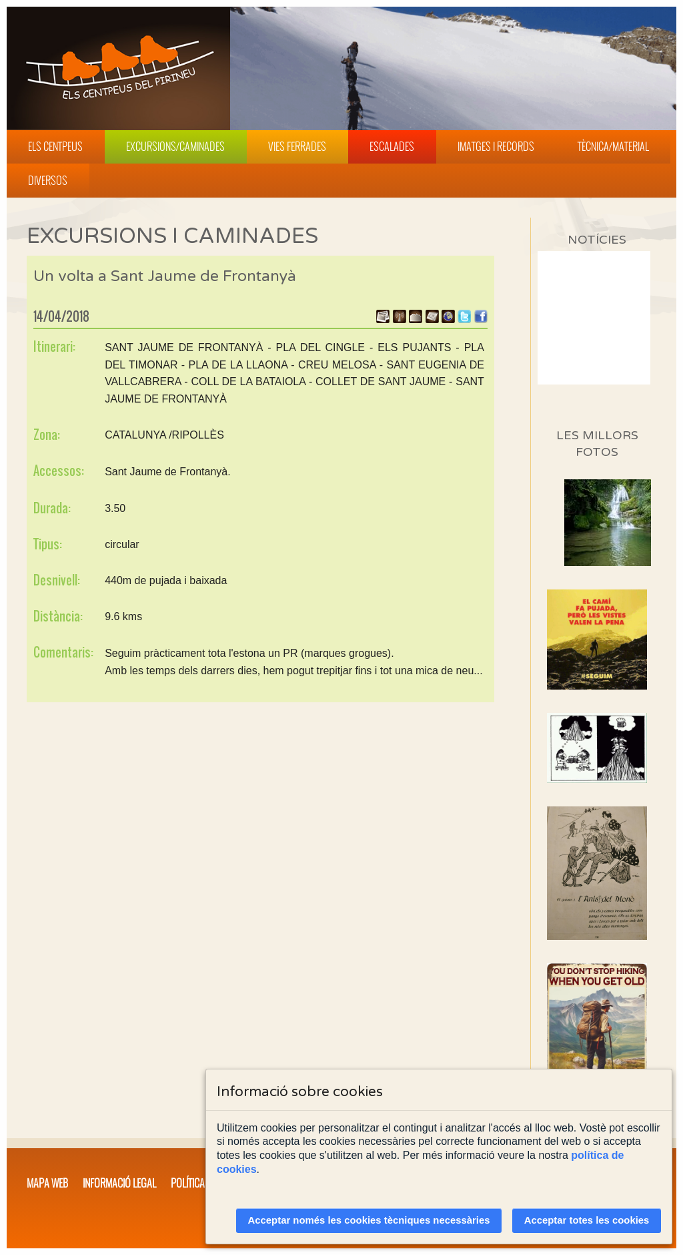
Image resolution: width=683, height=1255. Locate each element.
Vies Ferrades (297, 146)
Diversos (47, 180)
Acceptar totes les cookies (587, 1220)
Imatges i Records (496, 146)
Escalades (392, 146)
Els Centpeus (55, 146)
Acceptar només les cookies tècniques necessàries (369, 1220)
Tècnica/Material (613, 146)
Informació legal (119, 1183)
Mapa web (47, 1183)
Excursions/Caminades (175, 146)
